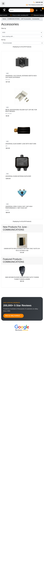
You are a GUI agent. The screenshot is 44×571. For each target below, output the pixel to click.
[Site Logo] (4, 10)
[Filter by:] (22, 32)
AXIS (7, 73)
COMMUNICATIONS (13, 19)
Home (4, 19)
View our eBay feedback (13, 315)
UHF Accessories (26, 19)
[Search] (19, 10)
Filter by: (3, 28)
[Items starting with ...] (22, 36)
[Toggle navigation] (3, 4)
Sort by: (3, 39)
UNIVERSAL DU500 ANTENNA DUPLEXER (18, 176)
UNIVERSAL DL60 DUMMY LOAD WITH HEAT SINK (20, 143)
